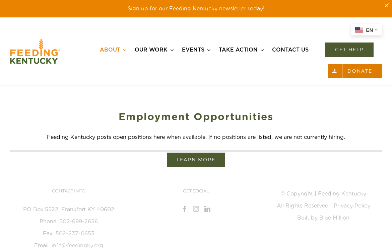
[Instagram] (196, 209)
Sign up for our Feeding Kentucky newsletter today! (196, 8)
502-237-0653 (75, 233)
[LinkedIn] (207, 209)
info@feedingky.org (77, 245)
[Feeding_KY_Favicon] (35, 41)
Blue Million (334, 218)
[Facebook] (185, 209)
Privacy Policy (352, 205)
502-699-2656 (78, 221)
